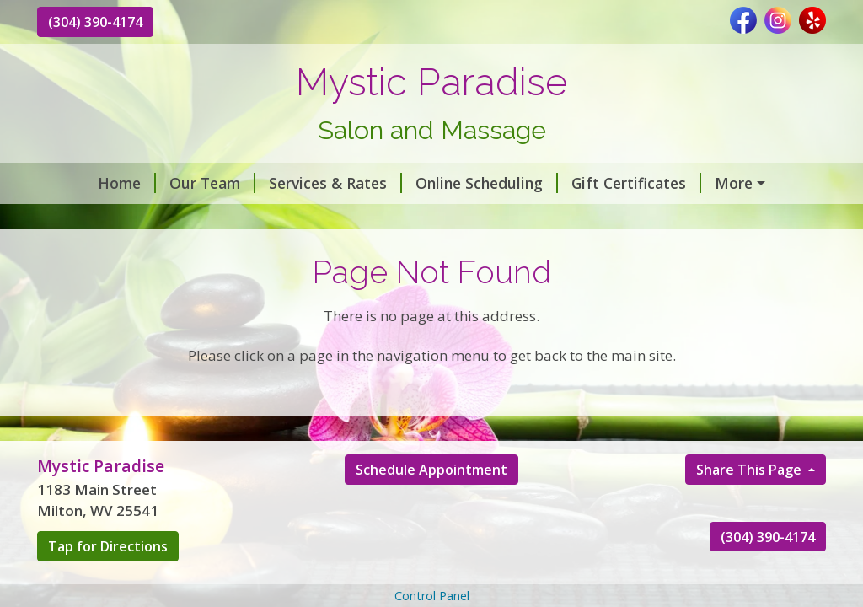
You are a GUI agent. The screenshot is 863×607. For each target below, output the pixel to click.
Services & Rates (335, 183)
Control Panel (431, 596)
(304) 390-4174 (95, 22)
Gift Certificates (636, 183)
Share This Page (750, 469)
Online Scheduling (486, 183)
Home (127, 183)
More (734, 183)
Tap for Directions (108, 546)
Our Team (212, 183)
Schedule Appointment (431, 469)
